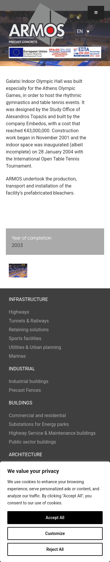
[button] (78, 18)
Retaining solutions (29, 329)
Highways (19, 312)
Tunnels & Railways (29, 321)
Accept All (55, 517)
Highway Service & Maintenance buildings (52, 433)
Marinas (17, 356)
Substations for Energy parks (39, 424)
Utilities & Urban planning (35, 347)
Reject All (55, 549)
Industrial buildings (28, 381)
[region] (55, 511)
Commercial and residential (37, 415)
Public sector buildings (32, 442)
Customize (55, 533)
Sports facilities (25, 338)
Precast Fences (25, 390)
